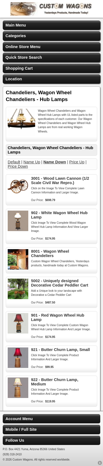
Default (14, 162)
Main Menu (15, 25)
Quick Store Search (23, 57)
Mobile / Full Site (21, 429)
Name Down (54, 162)
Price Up (76, 162)
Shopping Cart (19, 68)
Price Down (18, 166)
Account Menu (19, 419)
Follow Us (14, 440)
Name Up (31, 162)
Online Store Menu (22, 47)
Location (13, 79)
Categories (15, 36)
